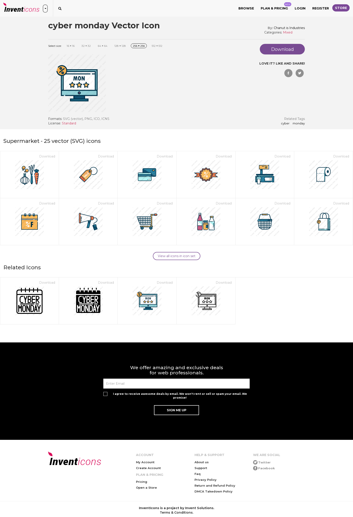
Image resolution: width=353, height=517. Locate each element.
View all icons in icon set (176, 256)
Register (320, 8)
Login (300, 8)
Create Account (148, 468)
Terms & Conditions (176, 512)
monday (299, 123)
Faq (198, 474)
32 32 (86, 45)
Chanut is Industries (289, 28)
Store (341, 8)
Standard (69, 123)
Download (47, 156)
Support (201, 468)
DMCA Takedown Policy (214, 491)
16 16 (71, 45)
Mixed (287, 32)
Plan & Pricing (276, 6)
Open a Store (146, 487)
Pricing (141, 481)
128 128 (120, 45)
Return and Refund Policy (215, 485)
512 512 (157, 45)
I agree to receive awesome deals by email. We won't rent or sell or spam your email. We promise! (180, 395)
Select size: (55, 45)
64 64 (102, 45)
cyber (285, 123)
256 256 (139, 45)
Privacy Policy (206, 479)
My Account (145, 462)
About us (202, 462)
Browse (246, 8)
